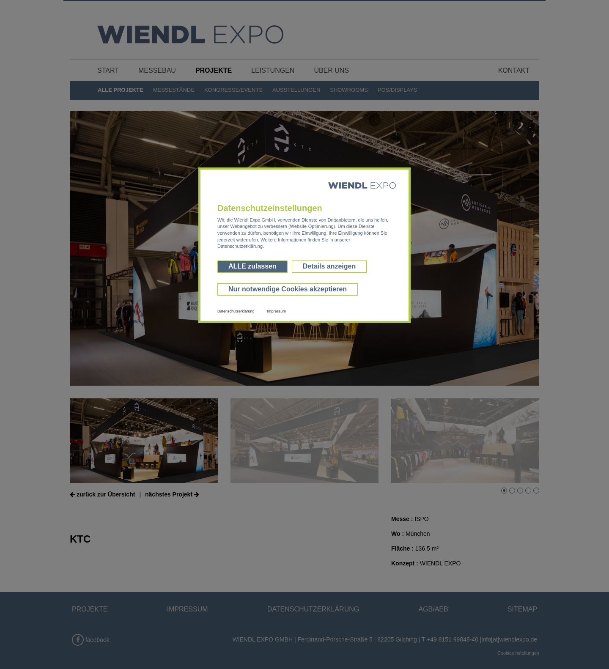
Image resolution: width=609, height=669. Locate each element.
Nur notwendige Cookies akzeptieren (287, 289)
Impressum (276, 311)
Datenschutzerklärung (236, 311)
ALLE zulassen (252, 266)
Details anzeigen (329, 266)
